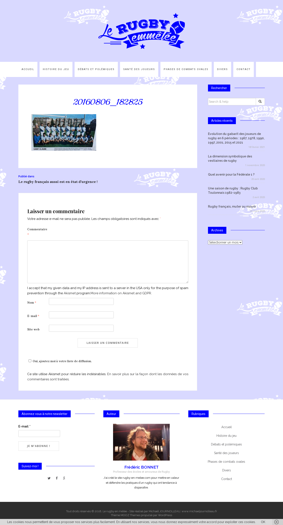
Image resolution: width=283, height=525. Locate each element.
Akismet (70, 293)
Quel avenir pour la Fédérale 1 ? (231, 174)
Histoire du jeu (56, 69)
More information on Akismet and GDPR (121, 293)
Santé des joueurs (139, 69)
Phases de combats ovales (186, 69)
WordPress (165, 515)
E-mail (33, 316)
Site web (33, 329)
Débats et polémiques (96, 69)
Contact (244, 69)
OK (263, 522)
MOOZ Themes (130, 515)
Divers (222, 69)
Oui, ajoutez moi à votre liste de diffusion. (59, 361)
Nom (31, 302)
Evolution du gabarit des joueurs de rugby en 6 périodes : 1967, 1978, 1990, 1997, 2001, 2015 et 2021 (236, 138)
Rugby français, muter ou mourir (232, 206)
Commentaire (37, 231)
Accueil (28, 69)
